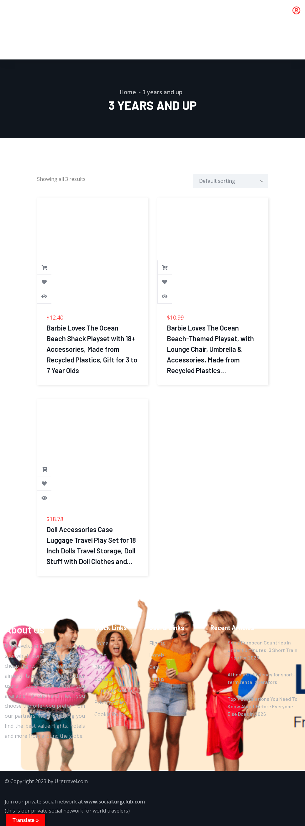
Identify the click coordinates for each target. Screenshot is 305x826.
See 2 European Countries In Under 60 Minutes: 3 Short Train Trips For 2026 (262, 649)
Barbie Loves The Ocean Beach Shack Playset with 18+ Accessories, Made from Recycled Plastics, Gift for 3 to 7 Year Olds (91, 349)
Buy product (44, 267)
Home (127, 92)
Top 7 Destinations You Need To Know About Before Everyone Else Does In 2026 (262, 706)
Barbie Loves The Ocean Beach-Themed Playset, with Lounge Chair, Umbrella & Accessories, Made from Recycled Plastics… (210, 349)
